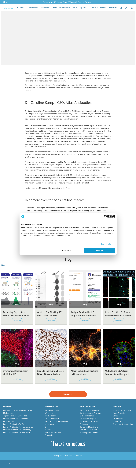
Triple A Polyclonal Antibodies (15, 416)
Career (115, 416)
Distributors (118, 418)
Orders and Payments (89, 421)
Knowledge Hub (80, 8)
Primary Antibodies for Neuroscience (18, 427)
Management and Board (123, 410)
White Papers (50, 416)
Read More (17, 320)
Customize (67, 250)
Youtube (78, 455)
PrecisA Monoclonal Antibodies (15, 418)
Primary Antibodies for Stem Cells (16, 432)
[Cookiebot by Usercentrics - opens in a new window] (105, 216)
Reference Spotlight (53, 410)
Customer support (88, 406)
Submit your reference (89, 432)
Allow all (99, 250)
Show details (106, 244)
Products (20, 8)
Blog (47, 427)
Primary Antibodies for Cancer (15, 424)
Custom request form (88, 429)
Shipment (84, 424)
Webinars (49, 413)
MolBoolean (8, 413)
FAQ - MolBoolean (52, 418)
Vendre (28, 464)
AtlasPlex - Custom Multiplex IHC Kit (17, 410)
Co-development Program (90, 413)
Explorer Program (87, 416)
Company (117, 406)
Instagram (58, 455)
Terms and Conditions (89, 427)
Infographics (50, 424)
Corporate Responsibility (123, 424)
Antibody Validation (61, 8)
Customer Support (97, 8)
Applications (33, 8)
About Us (113, 8)
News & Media (119, 413)
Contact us (117, 421)
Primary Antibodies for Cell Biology (17, 429)
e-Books (48, 429)
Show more (68, 394)
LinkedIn (68, 455)
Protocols (45, 8)
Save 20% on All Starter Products (78, 2)
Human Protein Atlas (53, 432)
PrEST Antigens (9, 421)
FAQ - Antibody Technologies (56, 421)
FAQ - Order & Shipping (89, 410)
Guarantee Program (88, 418)
